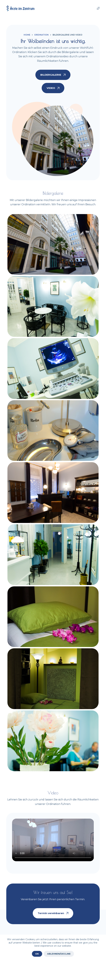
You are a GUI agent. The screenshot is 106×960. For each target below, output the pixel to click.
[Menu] (98, 8)
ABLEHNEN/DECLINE (59, 953)
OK (37, 953)
